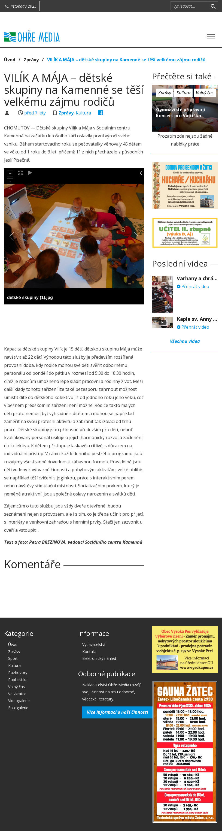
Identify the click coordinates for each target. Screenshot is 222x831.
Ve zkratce (17, 693)
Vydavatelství (93, 644)
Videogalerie (19, 700)
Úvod (9, 60)
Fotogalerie (18, 707)
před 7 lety (35, 113)
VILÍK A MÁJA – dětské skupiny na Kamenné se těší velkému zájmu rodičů (126, 60)
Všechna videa (185, 341)
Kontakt (89, 651)
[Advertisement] (103, 323)
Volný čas (205, 93)
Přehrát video (193, 286)
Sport (13, 658)
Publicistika (18, 679)
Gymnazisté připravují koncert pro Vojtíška (180, 113)
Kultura (83, 113)
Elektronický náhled (99, 658)
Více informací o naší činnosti (117, 712)
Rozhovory (17, 672)
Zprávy (31, 60)
